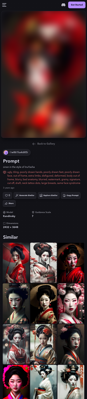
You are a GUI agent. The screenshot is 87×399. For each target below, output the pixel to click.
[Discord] (63, 5)
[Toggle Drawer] (4, 5)
